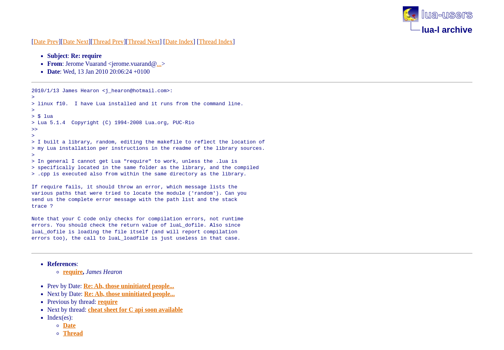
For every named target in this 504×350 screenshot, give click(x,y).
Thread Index (216, 41)
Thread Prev (108, 41)
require (73, 271)
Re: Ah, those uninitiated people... (128, 286)
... (159, 63)
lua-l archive (447, 30)
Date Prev (46, 41)
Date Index (179, 41)
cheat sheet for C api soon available (135, 309)
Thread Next (143, 41)
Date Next (76, 41)
